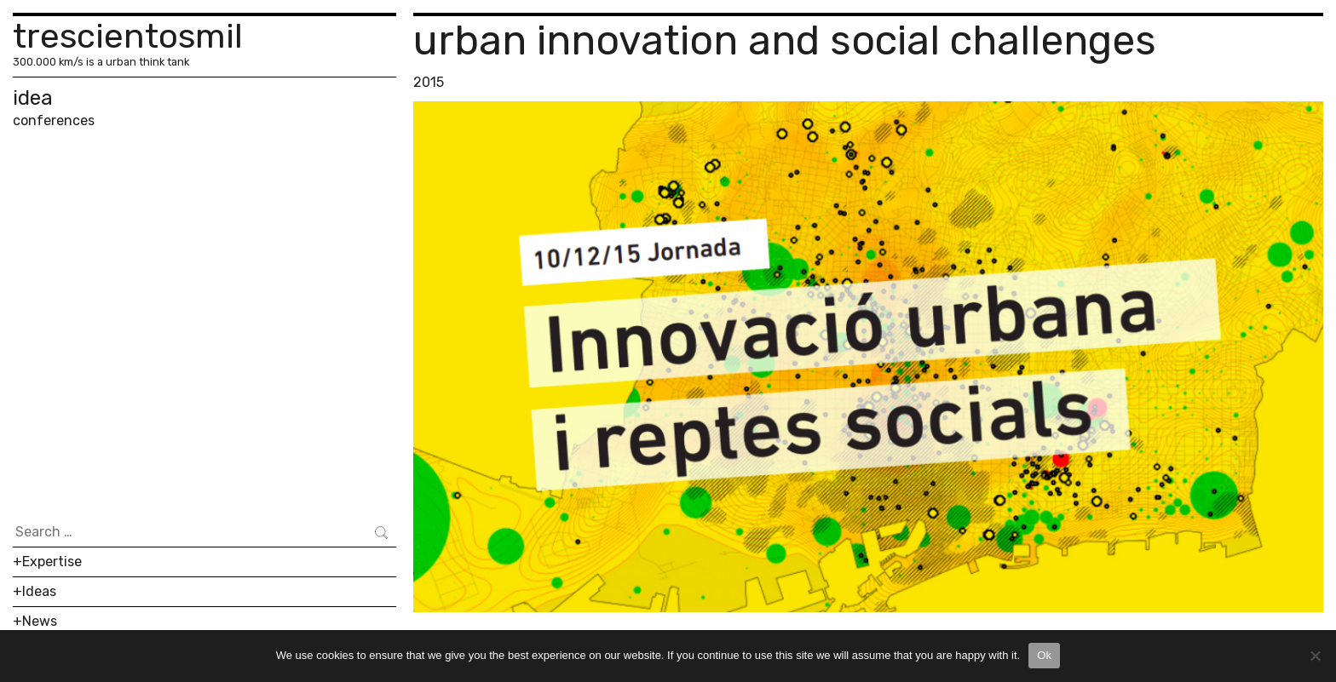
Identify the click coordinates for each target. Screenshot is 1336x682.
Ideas (39, 591)
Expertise (52, 561)
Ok (1044, 655)
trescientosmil (128, 36)
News (39, 621)
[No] (1314, 655)
